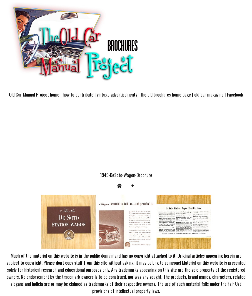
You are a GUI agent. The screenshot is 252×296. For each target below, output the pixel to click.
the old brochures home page (166, 94)
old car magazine (209, 94)
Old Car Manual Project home (34, 94)
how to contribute (78, 94)
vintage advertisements (117, 94)
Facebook (235, 94)
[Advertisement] (126, 137)
